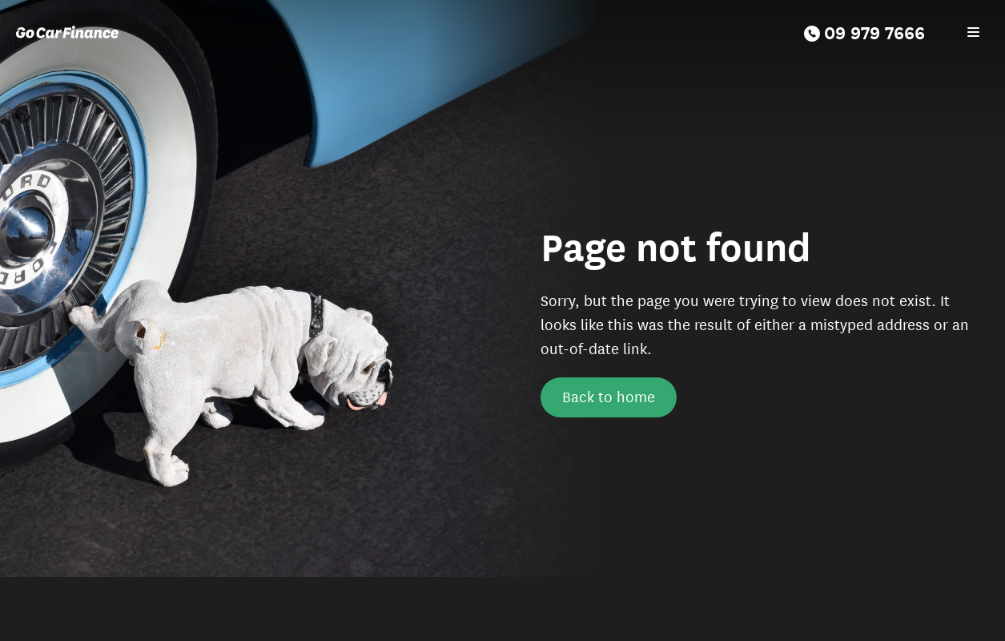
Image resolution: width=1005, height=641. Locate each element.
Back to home (608, 395)
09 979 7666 (864, 31)
